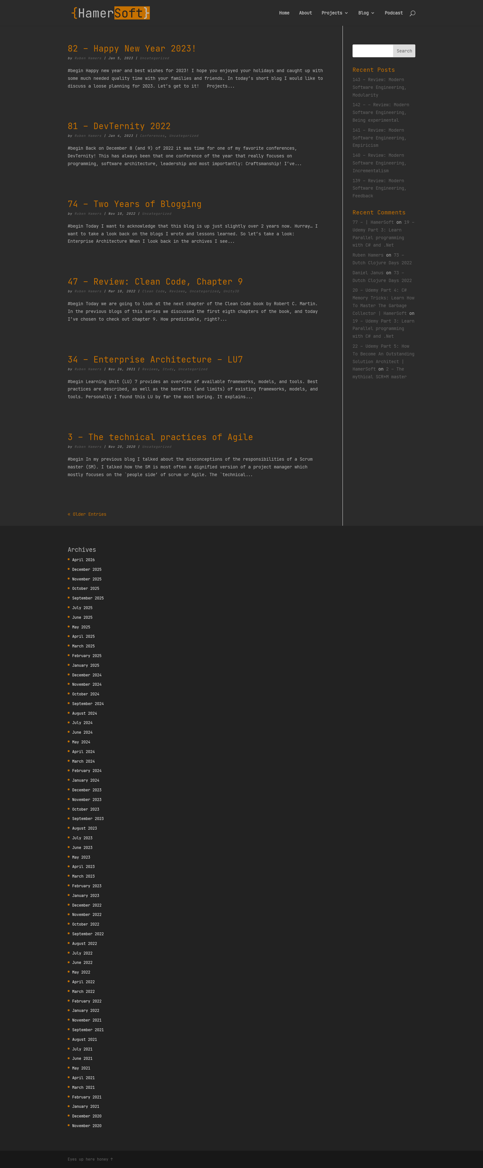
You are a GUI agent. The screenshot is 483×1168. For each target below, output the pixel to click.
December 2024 (86, 675)
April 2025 (83, 636)
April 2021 (83, 1077)
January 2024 (85, 780)
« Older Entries (87, 514)
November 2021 (86, 1020)
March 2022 (83, 991)
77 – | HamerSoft (373, 222)
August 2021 (84, 1039)
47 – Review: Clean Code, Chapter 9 (155, 282)
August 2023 (84, 828)
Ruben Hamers (87, 58)
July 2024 (82, 722)
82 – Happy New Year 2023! (132, 48)
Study (168, 369)
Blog (363, 13)
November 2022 (86, 914)
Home (284, 13)
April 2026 (83, 559)
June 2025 (82, 617)
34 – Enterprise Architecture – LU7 (155, 359)
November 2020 (86, 1125)
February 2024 (86, 770)
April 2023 (83, 866)
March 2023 (83, 876)
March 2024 (83, 761)
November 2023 (86, 799)
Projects (332, 13)
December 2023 (86, 789)
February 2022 (86, 1001)
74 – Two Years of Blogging (135, 204)
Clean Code (153, 291)
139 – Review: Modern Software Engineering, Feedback (380, 188)
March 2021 (83, 1087)
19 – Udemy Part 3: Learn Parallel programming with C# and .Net (383, 328)
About (305, 13)
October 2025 (85, 588)
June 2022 (82, 962)
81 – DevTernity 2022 (119, 126)
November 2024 (86, 684)
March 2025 (83, 646)
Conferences (152, 136)
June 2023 (82, 847)
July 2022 (82, 953)
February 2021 (86, 1097)
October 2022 (85, 924)
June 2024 (82, 732)
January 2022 (85, 1010)
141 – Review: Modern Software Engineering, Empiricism (380, 137)
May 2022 (81, 972)
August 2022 (84, 943)
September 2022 (88, 933)
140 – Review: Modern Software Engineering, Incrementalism (380, 163)
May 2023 (81, 857)
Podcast (394, 13)
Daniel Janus (368, 273)
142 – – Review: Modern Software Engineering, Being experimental (381, 112)
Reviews (177, 291)
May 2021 (81, 1068)
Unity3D (231, 291)
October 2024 (85, 694)
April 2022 (83, 981)
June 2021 (82, 1058)
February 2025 (86, 655)
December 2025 (86, 569)
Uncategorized (154, 58)
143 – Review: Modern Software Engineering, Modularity (380, 87)
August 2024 (84, 713)
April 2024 (83, 751)
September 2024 (88, 703)
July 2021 (82, 1049)
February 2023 (86, 885)
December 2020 (86, 1116)
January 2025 (85, 665)
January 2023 (85, 895)
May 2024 (81, 741)
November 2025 (86, 579)
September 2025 (88, 598)
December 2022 (86, 905)
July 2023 (82, 837)
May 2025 (81, 627)
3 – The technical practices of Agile (160, 437)
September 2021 (88, 1029)
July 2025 (82, 607)
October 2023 (85, 809)
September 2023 (88, 818)
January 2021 (85, 1106)
